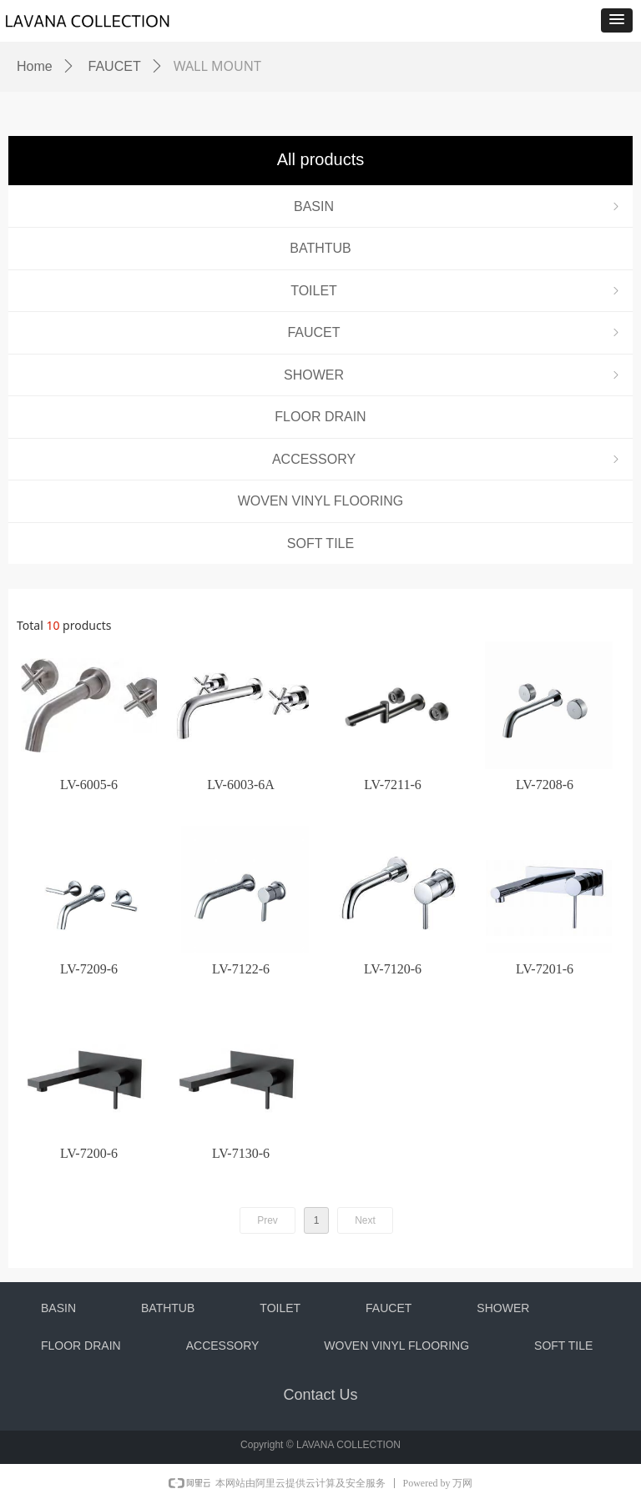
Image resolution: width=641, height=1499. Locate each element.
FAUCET (455, 332)
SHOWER (453, 375)
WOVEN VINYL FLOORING (321, 501)
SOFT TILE (320, 543)
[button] (617, 20)
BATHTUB (320, 248)
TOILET (456, 290)
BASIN (458, 206)
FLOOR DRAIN (320, 417)
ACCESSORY (447, 459)
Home (35, 66)
